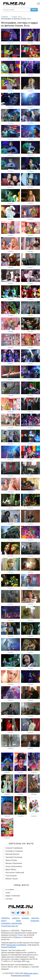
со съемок (10, 889)
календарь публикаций (11, 923)
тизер (8, 893)
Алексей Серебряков (14, 848)
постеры (9, 899)
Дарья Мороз (11, 869)
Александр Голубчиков (16, 945)
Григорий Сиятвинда (14, 857)
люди (18, 921)
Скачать (10, 43)
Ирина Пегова (11, 860)
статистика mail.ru (9, 926)
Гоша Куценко (11, 876)
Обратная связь (31, 973)
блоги (3, 921)
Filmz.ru (17, 937)
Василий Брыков (12, 854)
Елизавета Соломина (14, 851)
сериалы (35, 918)
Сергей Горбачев (8, 947)
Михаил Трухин (12, 879)
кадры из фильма (13, 896)
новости (16, 918)
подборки (34, 921)
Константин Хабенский (15, 872)
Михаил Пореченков (14, 863)
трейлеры (5, 918)
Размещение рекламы (20, 975)
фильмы (25, 918)
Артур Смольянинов (14, 866)
